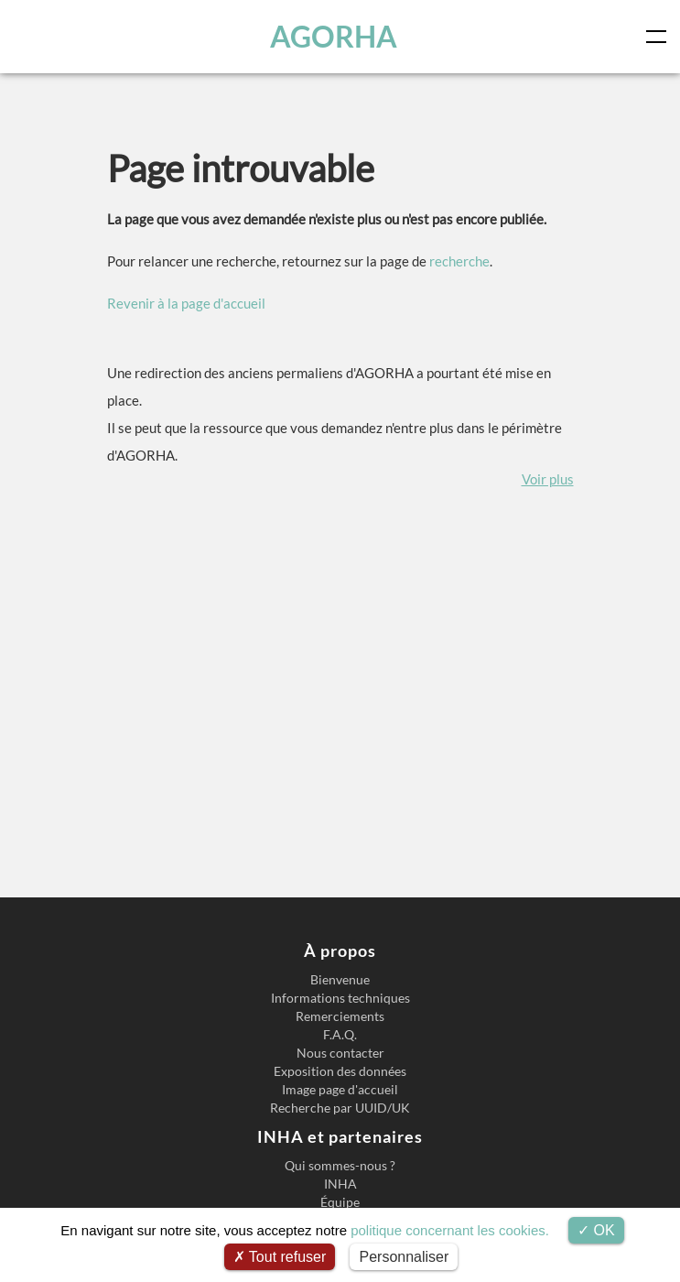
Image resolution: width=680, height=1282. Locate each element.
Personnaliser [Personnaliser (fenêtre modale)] (403, 1257)
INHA (340, 1184)
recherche (459, 261)
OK (596, 1230)
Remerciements (340, 1016)
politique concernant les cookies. (450, 1230)
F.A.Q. (340, 1034)
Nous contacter (340, 1053)
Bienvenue (340, 979)
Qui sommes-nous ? (340, 1165)
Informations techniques (340, 998)
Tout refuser (280, 1257)
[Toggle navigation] (659, 36)
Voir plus (548, 479)
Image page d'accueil (340, 1089)
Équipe (340, 1202)
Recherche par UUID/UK (340, 1108)
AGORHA (335, 36)
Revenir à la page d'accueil (186, 303)
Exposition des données (340, 1071)
